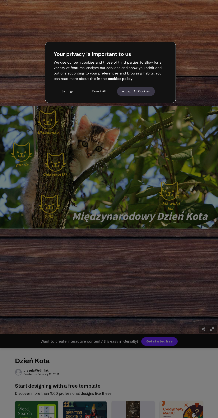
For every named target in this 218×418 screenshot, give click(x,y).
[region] (110, 72)
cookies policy (120, 78)
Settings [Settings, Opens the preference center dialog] (68, 91)
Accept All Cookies (136, 91)
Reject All (99, 91)
